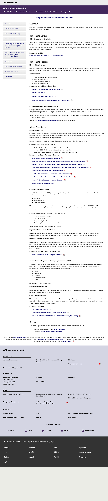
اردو (5, 462)
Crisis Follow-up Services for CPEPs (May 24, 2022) (49, 312)
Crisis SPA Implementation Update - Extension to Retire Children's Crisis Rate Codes (60, 167)
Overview (8, 24)
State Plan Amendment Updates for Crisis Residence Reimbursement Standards (58, 161)
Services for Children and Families (46, 120)
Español (32, 448)
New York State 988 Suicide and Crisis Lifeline (46, 56)
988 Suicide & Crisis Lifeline (13, 394)
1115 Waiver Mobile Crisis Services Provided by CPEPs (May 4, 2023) (55, 316)
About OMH (7, 12)
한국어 (56, 452)
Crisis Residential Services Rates (43, 183)
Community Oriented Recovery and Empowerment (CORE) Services (14, 46)
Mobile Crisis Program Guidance (43, 96)
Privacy (38, 417)
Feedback (71, 377)
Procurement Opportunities (13, 368)
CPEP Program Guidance (40, 309)
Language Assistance (11, 402)
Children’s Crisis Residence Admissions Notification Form (53, 177)
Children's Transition (11, 29)
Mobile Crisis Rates (38, 92)
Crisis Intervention (10, 39)
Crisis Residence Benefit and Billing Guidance (47, 170)
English (6, 448)
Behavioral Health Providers (46, 12)
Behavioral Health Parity (12, 34)
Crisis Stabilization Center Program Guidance (47, 255)
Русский (82, 448)
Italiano (7, 457)
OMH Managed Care (20, 337)
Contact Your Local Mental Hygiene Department (49, 395)
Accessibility (8, 414)
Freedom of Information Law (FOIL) (81, 414)
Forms (38, 414)
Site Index (72, 417)
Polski (56, 457)
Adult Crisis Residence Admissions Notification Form (52, 174)
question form (66, 341)
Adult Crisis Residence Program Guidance (46, 158)
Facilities (39, 377)
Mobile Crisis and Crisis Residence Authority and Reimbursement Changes (57, 164)
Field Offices (40, 381)
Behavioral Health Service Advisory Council (49, 361)
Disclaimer (72, 360)
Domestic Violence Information (79, 394)
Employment (65, 12)
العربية (31, 457)
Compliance (9, 62)
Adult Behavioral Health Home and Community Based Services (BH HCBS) (14, 55)
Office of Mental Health (14, 8)
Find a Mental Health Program (79, 398)
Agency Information (10, 360)
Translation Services (13, 441)
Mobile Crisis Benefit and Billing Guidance (46, 89)
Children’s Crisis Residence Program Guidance (47, 180)
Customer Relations (10, 377)
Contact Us (8, 77)
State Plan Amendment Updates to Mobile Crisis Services (51, 100)
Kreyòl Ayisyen (85, 452)
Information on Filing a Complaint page (50, 339)
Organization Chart (75, 364)
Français (82, 457)
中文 (56, 448)
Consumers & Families (24, 12)
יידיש (5, 452)
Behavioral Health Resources (14, 67)
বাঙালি (31, 452)
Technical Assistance (11, 72)
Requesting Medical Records (13, 417)
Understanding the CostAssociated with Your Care (46, 403)
